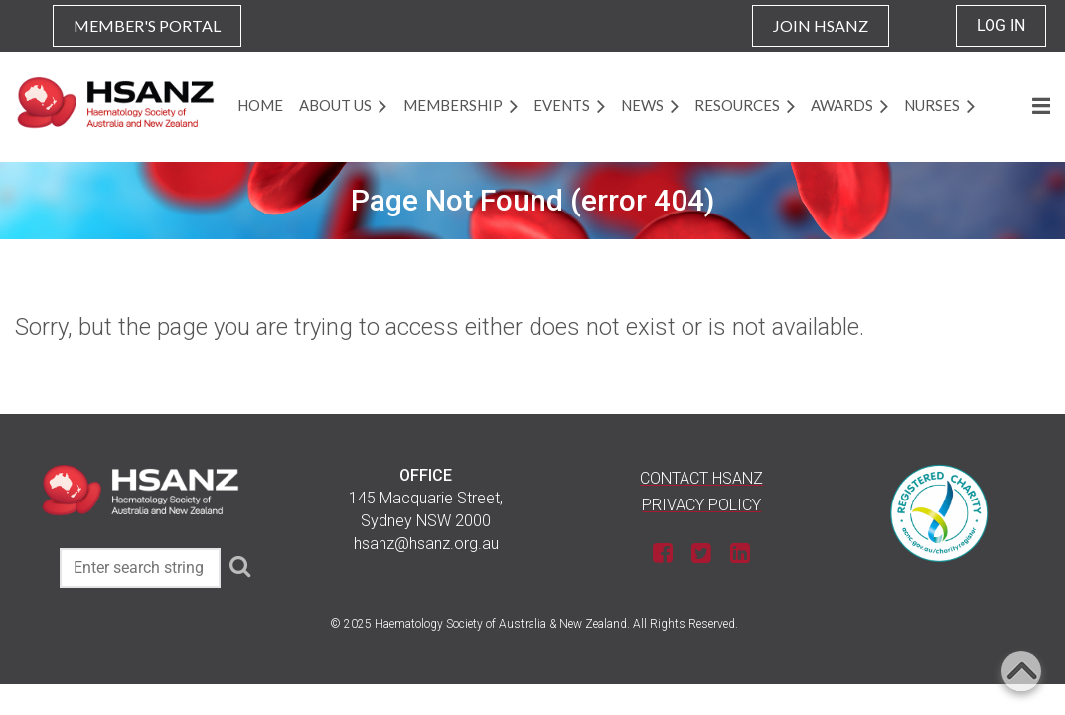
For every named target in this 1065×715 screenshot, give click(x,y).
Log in (1001, 25)
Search (239, 566)
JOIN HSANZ (820, 25)
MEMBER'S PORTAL (147, 25)
